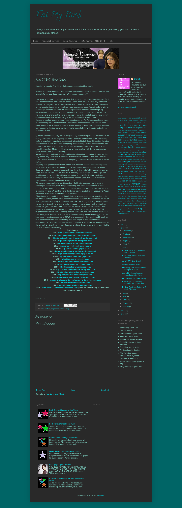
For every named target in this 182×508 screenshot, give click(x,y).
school (44, 309)
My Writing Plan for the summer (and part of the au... (134, 269)
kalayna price (126, 154)
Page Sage (142, 174)
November (127, 231)
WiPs (111, 41)
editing (143, 133)
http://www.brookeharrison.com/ (75, 283)
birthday (120, 125)
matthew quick (129, 164)
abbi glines (132, 118)
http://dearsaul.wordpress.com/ (75, 259)
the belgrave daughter (136, 196)
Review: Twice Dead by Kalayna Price (63, 438)
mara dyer (126, 162)
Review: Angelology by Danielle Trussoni (64, 451)
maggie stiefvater (133, 159)
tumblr (136, 203)
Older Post (105, 390)
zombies (126, 214)
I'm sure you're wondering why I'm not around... (133, 251)
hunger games (138, 152)
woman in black (128, 209)
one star (135, 174)
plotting (127, 176)
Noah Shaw (129, 171)
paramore (121, 176)
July (124, 244)
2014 (123, 225)
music (133, 166)
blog (126, 125)
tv (138, 203)
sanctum (143, 186)
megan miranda (139, 164)
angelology (143, 120)
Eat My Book (59, 15)
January (126, 307)
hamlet (131, 147)
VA (126, 206)
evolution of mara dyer (127, 135)
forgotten (126, 140)
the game (127, 198)
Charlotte (137, 79)
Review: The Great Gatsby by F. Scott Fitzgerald (134, 288)
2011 (123, 314)
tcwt (48, 309)
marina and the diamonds (138, 161)
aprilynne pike (131, 123)
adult (138, 118)
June (125, 247)
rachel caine (134, 178)
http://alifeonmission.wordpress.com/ (75, 233)
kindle (134, 154)
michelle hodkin (124, 166)
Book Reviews (70, 41)
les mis (138, 157)
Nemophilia (121, 171)
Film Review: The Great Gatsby (134, 278)
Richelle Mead (123, 187)
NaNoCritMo (130, 169)
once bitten (127, 174)
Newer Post (40, 390)
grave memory (126, 145)
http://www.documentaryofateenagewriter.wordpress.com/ (75, 280)
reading (134, 181)
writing (67, 309)
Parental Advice (50, 41)
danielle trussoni (133, 130)
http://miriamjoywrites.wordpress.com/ (75, 241)
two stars (121, 205)
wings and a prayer (57, 309)
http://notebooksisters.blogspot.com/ (75, 256)
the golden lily (135, 198)
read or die (126, 181)
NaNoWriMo (140, 169)
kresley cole (140, 154)
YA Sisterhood (137, 211)
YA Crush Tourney (124, 211)
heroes (132, 152)
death (140, 130)
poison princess (135, 176)
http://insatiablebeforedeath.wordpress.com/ (75, 269)
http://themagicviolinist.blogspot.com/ (75, 285)
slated (120, 194)
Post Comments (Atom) (55, 394)
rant (140, 178)
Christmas (125, 130)
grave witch (134, 145)
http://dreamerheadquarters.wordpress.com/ (75, 277)
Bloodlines (142, 125)
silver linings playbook (125, 191)
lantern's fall (130, 157)
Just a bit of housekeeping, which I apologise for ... (132, 274)
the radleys (127, 201)
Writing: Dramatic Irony (131, 264)
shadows (143, 189)
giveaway (135, 142)
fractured (140, 140)
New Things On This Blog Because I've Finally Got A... (134, 283)
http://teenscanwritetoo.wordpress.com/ (60, 288)
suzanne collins (141, 194)
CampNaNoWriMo (126, 127)
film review (138, 137)
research (127, 184)
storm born (126, 194)
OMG (120, 174)
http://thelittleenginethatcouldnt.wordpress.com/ (75, 235)
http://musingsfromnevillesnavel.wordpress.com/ (75, 238)
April (125, 297)
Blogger (101, 495)
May (124, 293)
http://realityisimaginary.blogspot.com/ (75, 264)
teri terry (124, 196)
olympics (143, 171)
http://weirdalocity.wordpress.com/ (75, 267)
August (126, 241)
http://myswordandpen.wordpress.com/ (75, 275)
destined (125, 132)
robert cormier (135, 186)
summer (133, 194)
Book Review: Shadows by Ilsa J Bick (63, 410)
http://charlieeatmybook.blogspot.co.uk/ (75, 254)
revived (144, 184)
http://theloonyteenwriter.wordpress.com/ (75, 272)
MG (145, 164)
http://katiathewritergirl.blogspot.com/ (75, 243)
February (126, 303)
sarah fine (121, 189)
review (136, 183)
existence (139, 135)
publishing (126, 178)
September (127, 237)
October (126, 234)
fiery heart (129, 137)
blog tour (133, 125)
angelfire (135, 120)
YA (144, 208)
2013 (123, 228)
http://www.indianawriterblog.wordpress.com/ (75, 251)
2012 (123, 311)
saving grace (130, 189)
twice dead (143, 203)
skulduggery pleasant (140, 191)
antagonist (121, 123)
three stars (129, 203)
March (125, 300)
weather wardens (132, 205)
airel (142, 118)
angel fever (128, 120)
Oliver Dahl (137, 171)
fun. (145, 140)
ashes (144, 123)
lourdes (125, 159)
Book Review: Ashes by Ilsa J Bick (62, 424)
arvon (139, 123)
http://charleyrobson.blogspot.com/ (75, 246)
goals (140, 142)
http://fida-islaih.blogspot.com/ (75, 248)
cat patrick (139, 128)
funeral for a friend (124, 142)
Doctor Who (135, 132)
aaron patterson (123, 118)
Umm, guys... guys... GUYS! (60, 465)
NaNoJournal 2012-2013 (93, 41)
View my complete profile (127, 107)
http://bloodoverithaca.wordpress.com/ (75, 262)
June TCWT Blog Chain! (131, 261)
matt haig (121, 164)
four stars (133, 140)
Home (35, 41)
